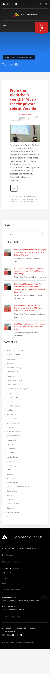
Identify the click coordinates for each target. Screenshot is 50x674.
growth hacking (13, 423)
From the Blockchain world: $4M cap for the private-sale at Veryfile (23, 99)
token (26, 202)
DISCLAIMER (6, 628)
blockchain (16, 197)
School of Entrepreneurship (18, 487)
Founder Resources (15, 406)
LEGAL (32, 628)
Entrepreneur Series (15, 380)
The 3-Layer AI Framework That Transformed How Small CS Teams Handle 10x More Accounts (28, 308)
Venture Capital (13, 512)
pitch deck (11, 478)
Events (9, 393)
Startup (10, 499)
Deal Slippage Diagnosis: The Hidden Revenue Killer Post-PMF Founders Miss (29, 326)
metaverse (11, 461)
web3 (9, 516)
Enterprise (11, 376)
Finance (10, 401)
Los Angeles (11, 452)
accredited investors (15, 350)
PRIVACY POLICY (21, 628)
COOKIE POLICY (11, 631)
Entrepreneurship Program (17, 389)
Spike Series (12, 491)
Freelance (11, 410)
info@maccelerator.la (15, 609)
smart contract (33, 199)
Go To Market (12, 418)
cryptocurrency (28, 197)
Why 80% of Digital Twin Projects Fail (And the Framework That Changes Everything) (29, 271)
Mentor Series (12, 457)
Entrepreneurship (14, 384)
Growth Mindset (13, 427)
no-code (10, 474)
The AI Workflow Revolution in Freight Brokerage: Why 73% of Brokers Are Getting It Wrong (30, 252)
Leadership (11, 448)
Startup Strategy (13, 504)
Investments (12, 440)
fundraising (11, 414)
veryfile (32, 202)
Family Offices (12, 397)
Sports (9, 495)
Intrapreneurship (14, 435)
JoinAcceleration (41, 28)
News (22, 121)
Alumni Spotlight (13, 355)
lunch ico (21, 199)
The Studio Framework (11, 562)
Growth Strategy (13, 431)
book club (11, 363)
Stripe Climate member (13, 616)
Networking (11, 465)
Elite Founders (12, 372)
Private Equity (12, 482)
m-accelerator (25, 114)
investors (10, 444)
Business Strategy (14, 367)
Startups (10, 508)
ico (37, 197)
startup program (16, 202)
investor (13, 199)
